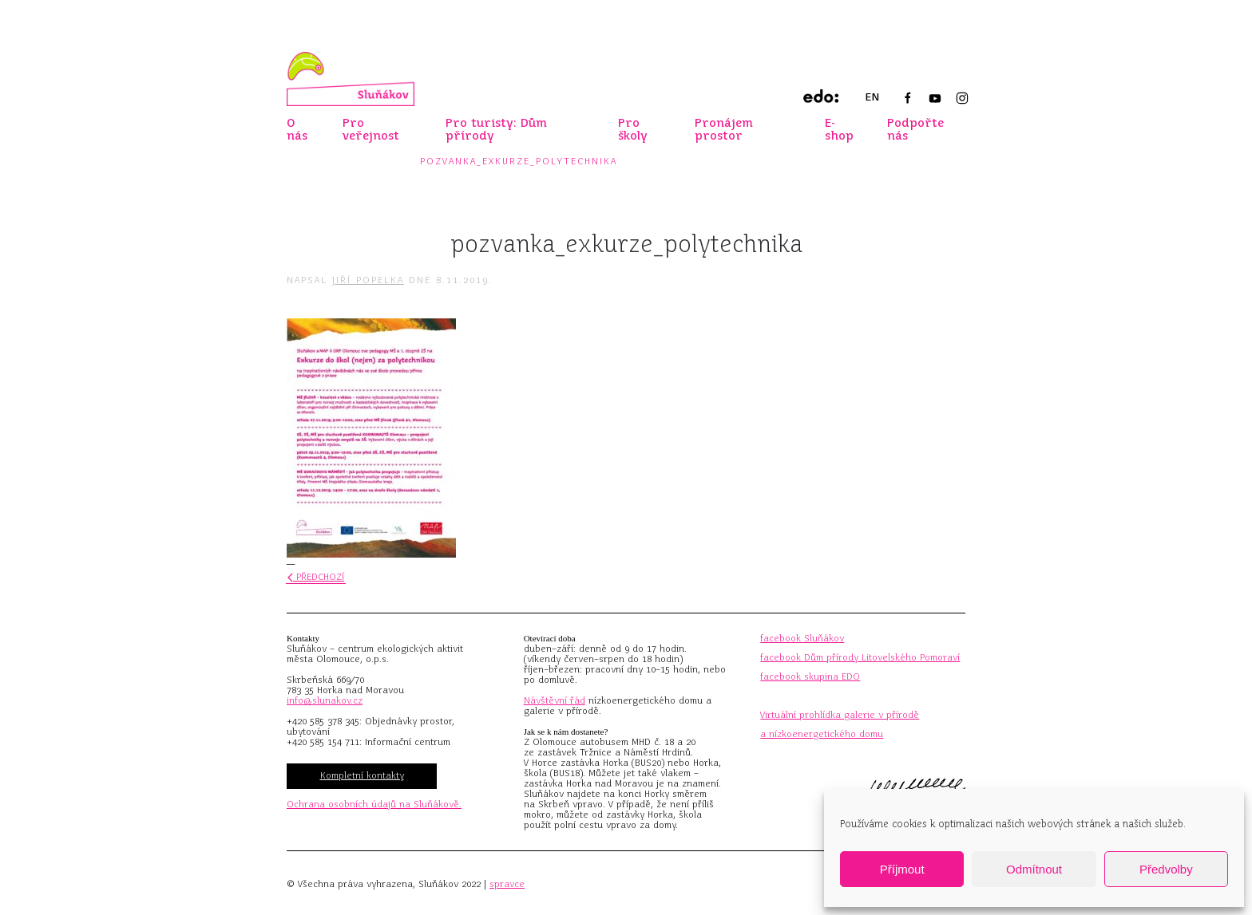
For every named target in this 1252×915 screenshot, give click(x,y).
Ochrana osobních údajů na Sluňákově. (374, 804)
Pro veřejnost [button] (371, 129)
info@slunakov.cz (325, 700)
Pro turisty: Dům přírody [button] (496, 129)
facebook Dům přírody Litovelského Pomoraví (860, 657)
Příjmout (902, 869)
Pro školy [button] (633, 129)
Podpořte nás (915, 129)
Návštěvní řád (554, 700)
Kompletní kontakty (362, 775)
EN (872, 97)
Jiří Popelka (368, 280)
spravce (507, 883)
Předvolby (1166, 869)
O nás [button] (297, 129)
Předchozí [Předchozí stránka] (315, 576)
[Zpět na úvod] (350, 79)
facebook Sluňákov (802, 638)
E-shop (839, 129)
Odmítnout (1034, 869)
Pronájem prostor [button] (724, 129)
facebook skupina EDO (810, 676)
